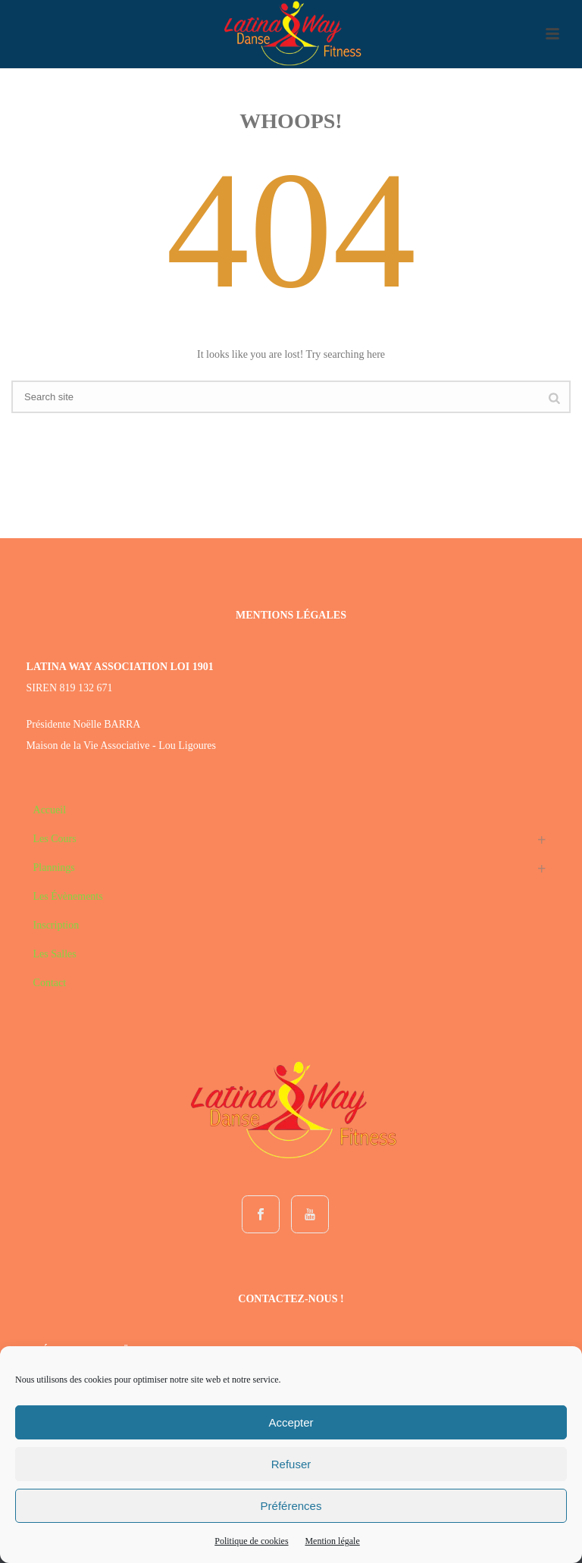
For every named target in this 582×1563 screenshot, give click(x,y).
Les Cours (55, 838)
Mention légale (332, 1541)
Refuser (291, 1464)
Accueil (50, 810)
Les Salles (55, 954)
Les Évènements (68, 896)
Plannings (54, 867)
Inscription (56, 925)
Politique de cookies (251, 1541)
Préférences (291, 1505)
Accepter (290, 1422)
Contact (50, 982)
